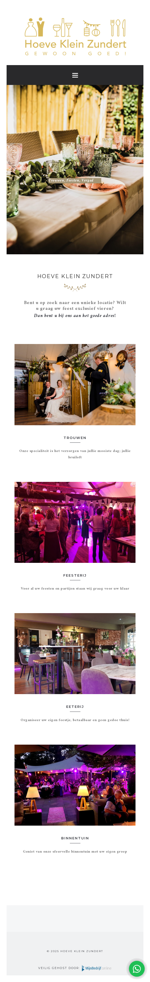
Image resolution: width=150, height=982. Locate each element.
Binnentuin (75, 838)
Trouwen (75, 438)
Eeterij (75, 706)
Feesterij (75, 575)
